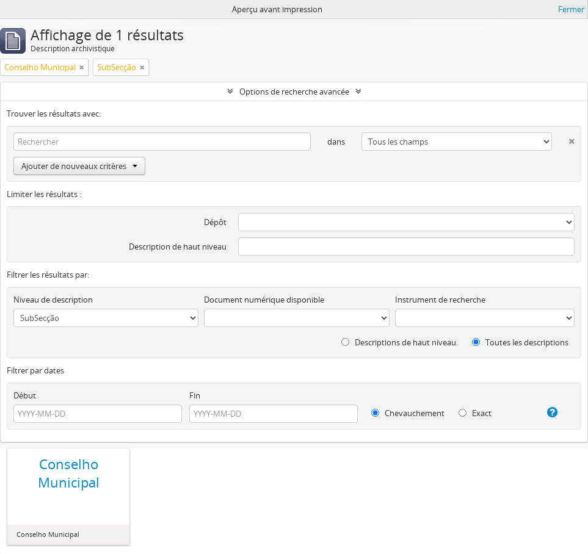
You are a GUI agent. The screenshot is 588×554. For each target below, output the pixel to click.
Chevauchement (408, 413)
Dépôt (215, 222)
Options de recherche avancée (294, 91)
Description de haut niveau (178, 246)
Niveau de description (53, 299)
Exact (475, 413)
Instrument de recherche (440, 299)
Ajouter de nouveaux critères (79, 165)
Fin (194, 395)
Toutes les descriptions (520, 342)
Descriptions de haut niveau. (399, 342)
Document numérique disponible (264, 299)
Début (24, 395)
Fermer (571, 9)
